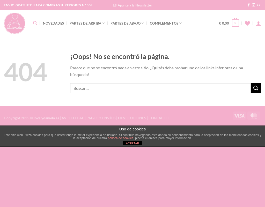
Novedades (53, 23)
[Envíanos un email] (258, 5)
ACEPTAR (132, 143)
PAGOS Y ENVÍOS (100, 118)
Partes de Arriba (87, 23)
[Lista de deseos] (247, 23)
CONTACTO (158, 118)
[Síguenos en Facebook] (248, 5)
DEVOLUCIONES (132, 118)
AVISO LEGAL (73, 118)
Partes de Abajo (127, 23)
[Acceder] (258, 23)
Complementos (166, 23)
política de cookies (121, 138)
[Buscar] (35, 23)
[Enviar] (256, 88)
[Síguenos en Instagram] (253, 5)
